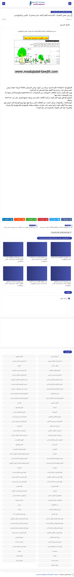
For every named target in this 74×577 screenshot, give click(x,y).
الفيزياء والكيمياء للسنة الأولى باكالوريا (19, 463)
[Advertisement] (57, 333)
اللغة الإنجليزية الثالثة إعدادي (54, 472)
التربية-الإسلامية (55, 393)
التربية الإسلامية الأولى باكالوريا (19, 379)
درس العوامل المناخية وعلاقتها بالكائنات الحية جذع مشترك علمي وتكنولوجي (14, 283)
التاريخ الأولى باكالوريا (54, 370)
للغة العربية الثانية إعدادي (19, 546)
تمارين (19, 505)
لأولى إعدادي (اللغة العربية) (55, 546)
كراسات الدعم (19, 542)
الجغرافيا (55, 412)
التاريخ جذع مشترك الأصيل (19, 370)
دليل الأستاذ (55, 514)
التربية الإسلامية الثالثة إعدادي (55, 384)
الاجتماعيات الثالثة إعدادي (54, 361)
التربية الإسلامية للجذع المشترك (54, 389)
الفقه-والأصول (19, 444)
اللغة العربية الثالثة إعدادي (19, 472)
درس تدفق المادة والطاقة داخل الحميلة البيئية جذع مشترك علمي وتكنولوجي (14, 259)
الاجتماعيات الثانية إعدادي (19, 361)
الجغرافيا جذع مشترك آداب (19, 416)
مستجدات (54, 551)
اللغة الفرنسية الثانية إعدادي (54, 481)
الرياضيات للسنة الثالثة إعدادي (55, 440)
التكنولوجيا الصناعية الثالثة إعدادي (19, 393)
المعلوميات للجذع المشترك (55, 500)
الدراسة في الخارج (55, 426)
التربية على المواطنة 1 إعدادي (19, 389)
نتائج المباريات (19, 556)
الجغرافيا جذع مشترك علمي (19, 421)
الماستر (55, 491)
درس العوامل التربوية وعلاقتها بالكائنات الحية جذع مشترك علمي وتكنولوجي (61, 283)
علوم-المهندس (19, 537)
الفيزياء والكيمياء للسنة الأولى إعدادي (19, 454)
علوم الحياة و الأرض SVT (19, 514)
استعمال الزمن (55, 356)
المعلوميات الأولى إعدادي (54, 495)
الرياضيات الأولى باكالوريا (54, 430)
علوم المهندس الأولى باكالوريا (55, 532)
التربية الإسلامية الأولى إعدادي (55, 379)
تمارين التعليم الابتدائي (55, 509)
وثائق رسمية (19, 560)
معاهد (19, 551)
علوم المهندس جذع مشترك (19, 532)
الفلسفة (55, 449)
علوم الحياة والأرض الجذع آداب (55, 528)
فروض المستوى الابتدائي (54, 542)
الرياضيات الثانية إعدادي (19, 430)
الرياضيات (19, 426)
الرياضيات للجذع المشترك (55, 435)
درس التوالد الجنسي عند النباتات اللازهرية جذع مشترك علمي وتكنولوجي (38, 259)
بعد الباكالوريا (54, 505)
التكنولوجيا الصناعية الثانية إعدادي (19, 398)
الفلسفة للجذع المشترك (19, 449)
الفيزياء (55, 454)
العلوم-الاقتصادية (19, 440)
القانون (55, 467)
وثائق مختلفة (54, 565)
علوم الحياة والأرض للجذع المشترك (61, 12)
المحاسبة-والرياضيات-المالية (19, 491)
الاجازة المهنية (19, 356)
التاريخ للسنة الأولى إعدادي (19, 375)
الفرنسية (54, 444)
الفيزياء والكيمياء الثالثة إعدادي (55, 458)
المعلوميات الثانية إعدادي (19, 495)
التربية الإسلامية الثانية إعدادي (19, 384)
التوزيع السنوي (19, 407)
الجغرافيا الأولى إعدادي (19, 412)
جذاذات (19, 509)
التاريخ (19, 365)
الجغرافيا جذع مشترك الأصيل (54, 421)
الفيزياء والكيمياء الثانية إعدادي (19, 458)
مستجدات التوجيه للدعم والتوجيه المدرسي (47, 574)
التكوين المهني (55, 403)
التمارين (19, 403)
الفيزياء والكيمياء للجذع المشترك (54, 463)
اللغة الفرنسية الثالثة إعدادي (19, 477)
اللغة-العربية (19, 486)
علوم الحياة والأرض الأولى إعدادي (54, 518)
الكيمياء (19, 467)
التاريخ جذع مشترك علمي (54, 375)
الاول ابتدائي (54, 365)
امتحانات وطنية (19, 500)
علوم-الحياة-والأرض (55, 537)
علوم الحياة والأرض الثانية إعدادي (19, 523)
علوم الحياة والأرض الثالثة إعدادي (54, 523)
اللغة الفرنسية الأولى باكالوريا (54, 477)
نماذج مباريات (54, 560)
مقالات (55, 556)
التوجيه (55, 407)
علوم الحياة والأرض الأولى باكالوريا (19, 518)
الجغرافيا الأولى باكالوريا (55, 416)
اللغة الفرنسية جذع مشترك (19, 481)
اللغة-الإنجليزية (54, 486)
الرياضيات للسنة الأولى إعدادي (19, 435)
